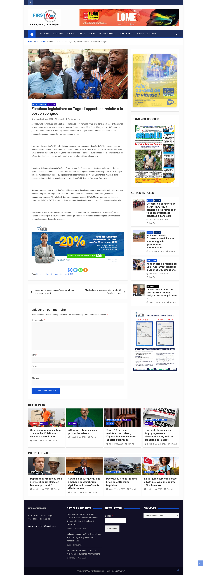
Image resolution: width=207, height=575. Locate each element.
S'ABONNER (112, 528)
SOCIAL (92, 33)
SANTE (81, 33)
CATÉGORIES (124, 33)
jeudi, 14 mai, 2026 (155, 251)
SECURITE (110, 423)
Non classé (151, 260)
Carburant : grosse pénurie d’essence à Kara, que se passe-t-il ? (54, 292)
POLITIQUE (44, 33)
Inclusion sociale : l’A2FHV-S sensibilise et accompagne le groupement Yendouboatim (160, 241)
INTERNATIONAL (107, 33)
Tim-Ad (59, 119)
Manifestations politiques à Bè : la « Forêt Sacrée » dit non (103, 292)
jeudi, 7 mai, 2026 (38, 441)
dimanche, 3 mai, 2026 (155, 444)
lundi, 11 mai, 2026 (153, 489)
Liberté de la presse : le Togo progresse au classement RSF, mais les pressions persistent (159, 435)
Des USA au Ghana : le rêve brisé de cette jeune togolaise (121, 482)
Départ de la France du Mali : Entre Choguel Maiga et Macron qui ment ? (162, 294)
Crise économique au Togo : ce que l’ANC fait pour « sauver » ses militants (45, 433)
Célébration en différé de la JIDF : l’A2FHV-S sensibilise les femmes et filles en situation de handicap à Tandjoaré (161, 209)
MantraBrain (120, 571)
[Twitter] (75, 270)
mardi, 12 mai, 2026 (156, 302)
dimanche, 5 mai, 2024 (42, 119)
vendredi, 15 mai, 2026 (157, 219)
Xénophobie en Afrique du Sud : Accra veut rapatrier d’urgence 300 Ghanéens (162, 266)
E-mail (35, 366)
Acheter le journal (147, 33)
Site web (35, 378)
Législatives (50, 274)
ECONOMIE (58, 33)
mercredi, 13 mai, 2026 (157, 274)
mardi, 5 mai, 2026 (77, 437)
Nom (34, 355)
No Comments (74, 119)
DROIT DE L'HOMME (114, 420)
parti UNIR (69, 274)
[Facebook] (70, 270)
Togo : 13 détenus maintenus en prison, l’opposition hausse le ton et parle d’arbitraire (121, 435)
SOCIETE (70, 33)
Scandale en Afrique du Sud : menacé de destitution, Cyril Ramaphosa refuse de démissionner (84, 483)
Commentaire (38, 320)
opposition (59, 274)
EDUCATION (149, 472)
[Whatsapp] (80, 270)
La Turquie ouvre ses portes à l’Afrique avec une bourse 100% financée (160, 482)
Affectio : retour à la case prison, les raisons (83, 432)
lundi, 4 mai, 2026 (114, 444)
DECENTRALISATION (39, 104)
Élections (40, 274)
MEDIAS (163, 420)
